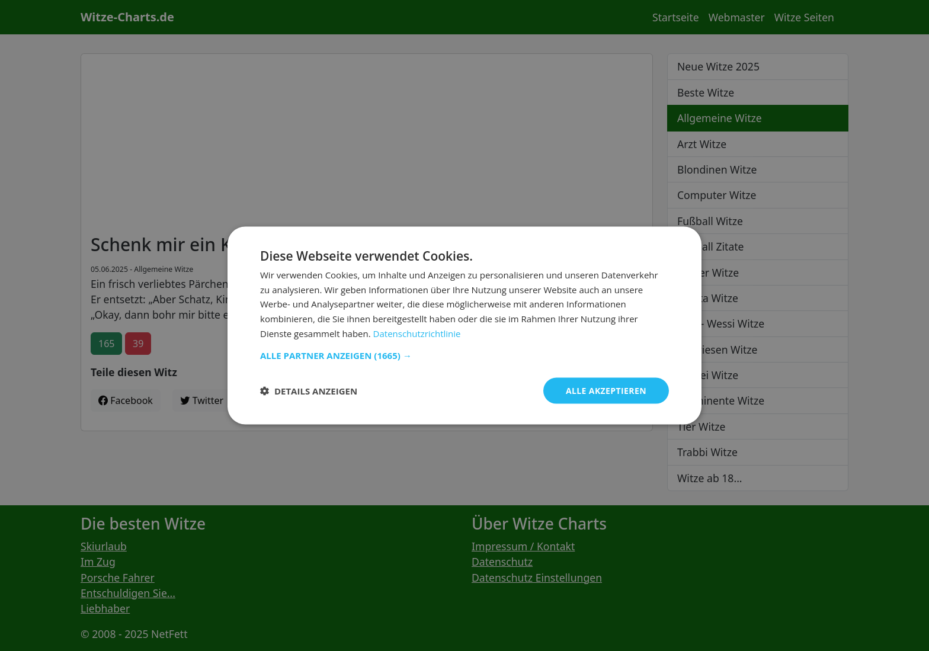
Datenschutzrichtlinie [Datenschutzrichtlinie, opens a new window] (417, 333)
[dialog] (464, 325)
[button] (464, 354)
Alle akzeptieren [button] (606, 390)
